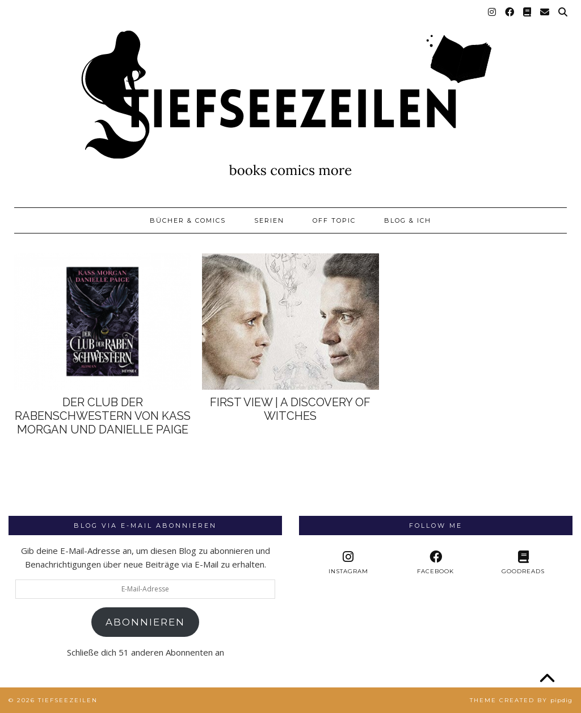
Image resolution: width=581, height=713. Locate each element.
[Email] (545, 12)
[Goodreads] (527, 12)
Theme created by (521, 700)
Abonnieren (145, 622)
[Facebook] (510, 12)
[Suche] (563, 12)
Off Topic (334, 220)
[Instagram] (492, 12)
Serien (269, 220)
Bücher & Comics (188, 220)
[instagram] (348, 562)
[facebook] (435, 562)
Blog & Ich (407, 220)
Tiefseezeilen (68, 700)
